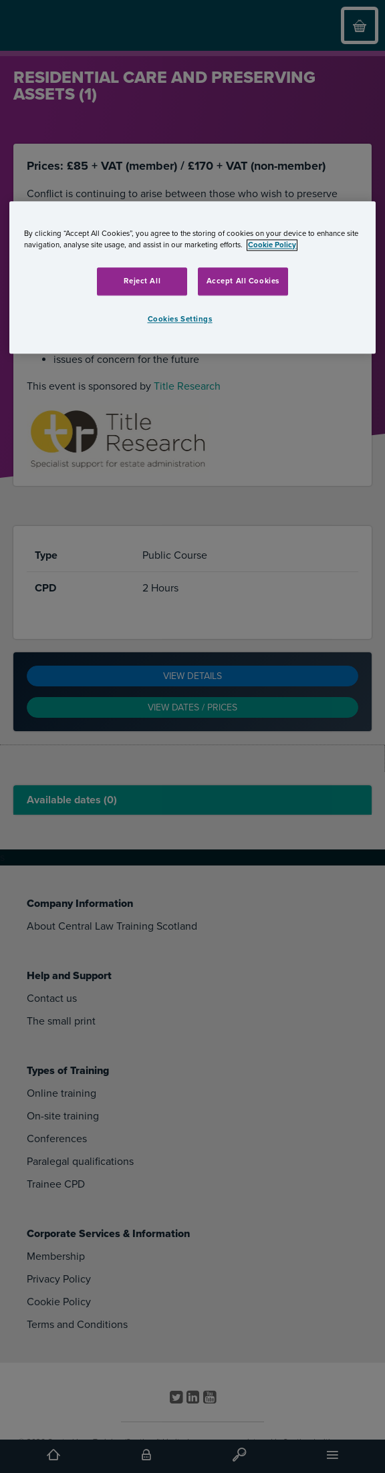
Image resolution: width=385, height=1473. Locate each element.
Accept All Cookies (243, 281)
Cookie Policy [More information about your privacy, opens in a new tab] (272, 245)
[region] (192, 277)
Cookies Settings (180, 319)
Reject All (142, 281)
